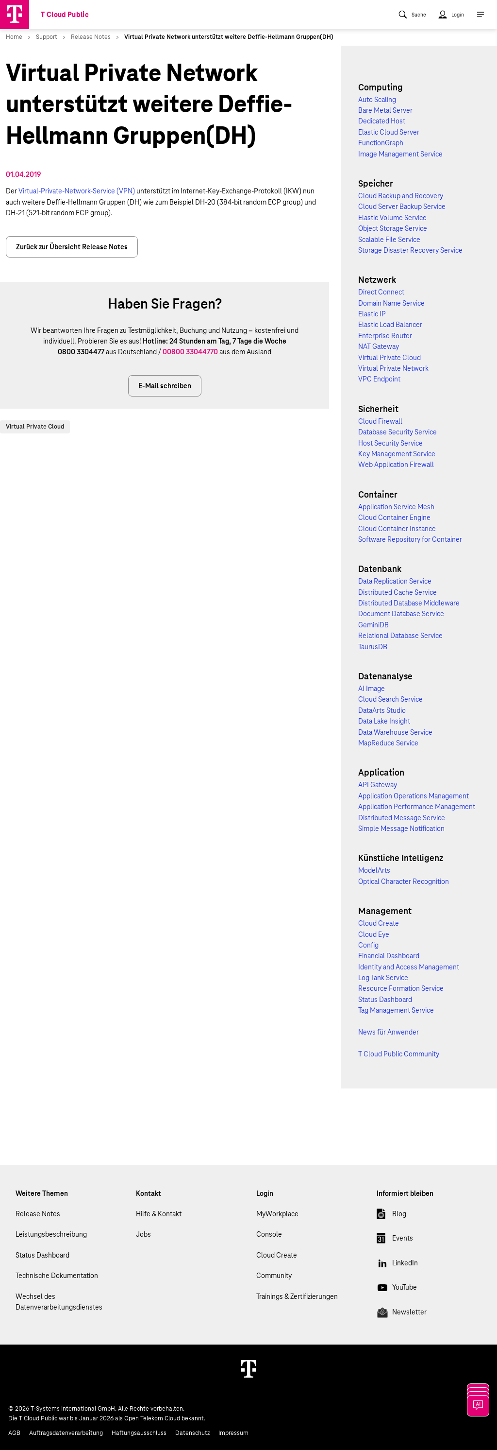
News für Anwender (388, 1032)
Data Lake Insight (384, 721)
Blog (391, 1215)
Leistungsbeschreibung (51, 1234)
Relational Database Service (400, 635)
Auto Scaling (377, 99)
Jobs (143, 1234)
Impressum (233, 1433)
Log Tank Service (383, 977)
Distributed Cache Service (397, 592)
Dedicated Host (381, 121)
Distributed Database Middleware (409, 603)
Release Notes (38, 1213)
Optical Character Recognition (403, 881)
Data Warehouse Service (395, 732)
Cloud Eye (373, 934)
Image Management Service (400, 154)
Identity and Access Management (408, 967)
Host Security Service (390, 443)
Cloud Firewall (380, 421)
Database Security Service (397, 432)
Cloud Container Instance (397, 528)
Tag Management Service (396, 1010)
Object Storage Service (392, 228)
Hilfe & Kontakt (159, 1213)
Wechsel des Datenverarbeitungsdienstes (59, 1302)
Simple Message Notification (401, 828)
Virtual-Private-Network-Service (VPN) (76, 191)
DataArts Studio (382, 710)
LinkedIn (397, 1265)
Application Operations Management (413, 796)
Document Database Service (401, 613)
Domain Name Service (391, 303)
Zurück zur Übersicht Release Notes (72, 246)
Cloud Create (378, 923)
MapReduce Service (388, 743)
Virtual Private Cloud (35, 427)
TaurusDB (372, 646)
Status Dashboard (385, 999)
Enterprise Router (385, 335)
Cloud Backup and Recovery (400, 195)
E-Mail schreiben (164, 385)
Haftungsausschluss (139, 1433)
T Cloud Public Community (398, 1054)
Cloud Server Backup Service (402, 206)
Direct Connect (381, 292)
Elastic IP (372, 314)
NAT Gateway (378, 346)
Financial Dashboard (388, 955)
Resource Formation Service (401, 988)
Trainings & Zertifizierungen (297, 1296)
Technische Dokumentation (57, 1275)
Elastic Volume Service (392, 217)
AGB (14, 1433)
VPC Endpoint (379, 379)
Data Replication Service (394, 581)
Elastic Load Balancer (390, 324)
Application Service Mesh (396, 506)
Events (395, 1240)
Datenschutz (192, 1433)
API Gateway (377, 784)
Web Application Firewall (396, 464)
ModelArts (374, 870)
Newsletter (402, 1314)
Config (368, 945)
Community (274, 1275)
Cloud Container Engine (394, 517)
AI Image (371, 688)
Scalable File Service (389, 239)
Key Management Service (396, 453)
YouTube (397, 1289)
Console (269, 1234)
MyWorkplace (277, 1213)
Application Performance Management (416, 806)
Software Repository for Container (410, 539)
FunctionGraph (380, 142)
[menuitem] (412, 14)
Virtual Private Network (393, 368)
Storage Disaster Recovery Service (410, 250)
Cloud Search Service (390, 699)
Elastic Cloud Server (388, 132)
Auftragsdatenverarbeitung (66, 1433)
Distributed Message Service (401, 817)
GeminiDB (373, 625)
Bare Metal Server (385, 110)
